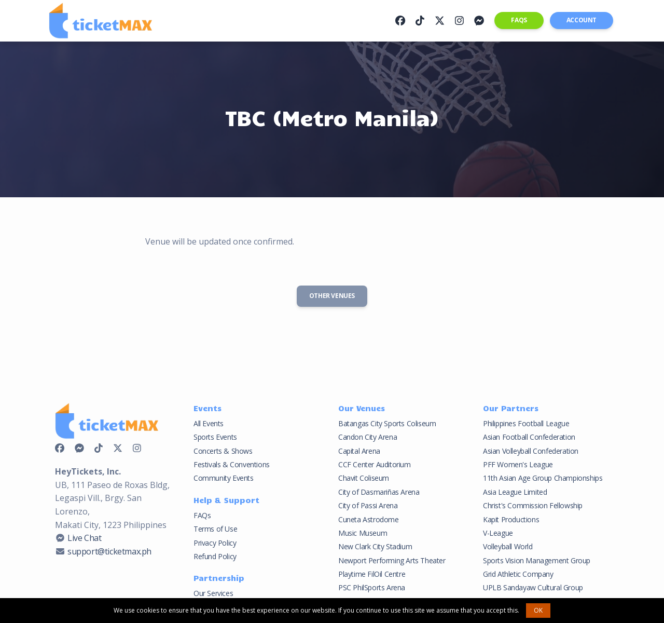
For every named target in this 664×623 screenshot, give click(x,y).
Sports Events (215, 437)
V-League (498, 533)
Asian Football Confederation (529, 437)
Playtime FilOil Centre (371, 574)
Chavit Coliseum (363, 478)
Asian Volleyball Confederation (530, 451)
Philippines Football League (526, 423)
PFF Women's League (518, 464)
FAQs (519, 20)
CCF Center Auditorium (374, 464)
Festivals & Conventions (231, 464)
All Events (208, 423)
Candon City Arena (367, 437)
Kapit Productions (511, 519)
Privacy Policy (214, 543)
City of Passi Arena (367, 505)
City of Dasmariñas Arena (378, 492)
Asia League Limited (515, 492)
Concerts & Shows (223, 451)
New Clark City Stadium (375, 546)
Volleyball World (508, 546)
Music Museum (362, 533)
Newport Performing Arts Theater (392, 560)
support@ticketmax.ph (109, 551)
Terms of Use (215, 529)
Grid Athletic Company (518, 574)
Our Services (213, 593)
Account (581, 20)
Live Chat (84, 538)
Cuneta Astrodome (368, 519)
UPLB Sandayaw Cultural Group (533, 587)
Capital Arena (359, 451)
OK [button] (538, 610)
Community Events (223, 478)
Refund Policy (215, 556)
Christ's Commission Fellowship (533, 505)
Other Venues (332, 295)
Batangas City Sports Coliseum (387, 423)
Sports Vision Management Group (536, 560)
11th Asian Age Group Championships (542, 478)
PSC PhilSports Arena (371, 587)
